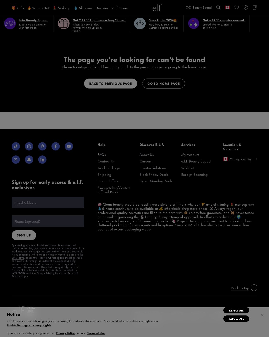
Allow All (236, 318)
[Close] (262, 315)
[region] (134, 322)
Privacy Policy (65, 333)
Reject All (236, 310)
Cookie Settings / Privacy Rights (29, 325)
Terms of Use (96, 333)
